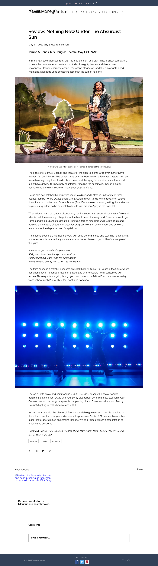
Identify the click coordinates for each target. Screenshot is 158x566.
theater (44, 441)
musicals (56, 441)
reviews (33, 441)
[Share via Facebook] (29, 450)
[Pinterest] (87, 562)
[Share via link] (50, 450)
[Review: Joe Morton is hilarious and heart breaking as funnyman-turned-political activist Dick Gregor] (34, 485)
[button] (82, 3)
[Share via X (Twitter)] (36, 450)
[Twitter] (82, 562)
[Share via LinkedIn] (43, 450)
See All (140, 469)
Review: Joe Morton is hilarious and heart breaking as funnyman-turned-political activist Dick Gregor (34, 502)
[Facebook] (77, 562)
